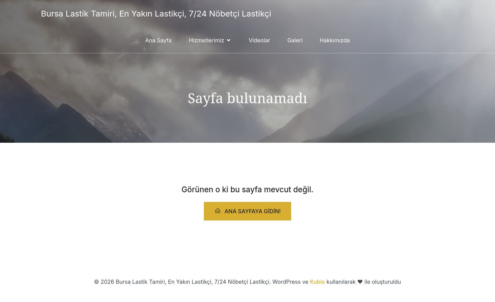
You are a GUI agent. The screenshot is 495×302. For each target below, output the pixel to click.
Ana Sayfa (158, 40)
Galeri (294, 40)
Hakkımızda (335, 40)
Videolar (259, 40)
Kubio (317, 281)
